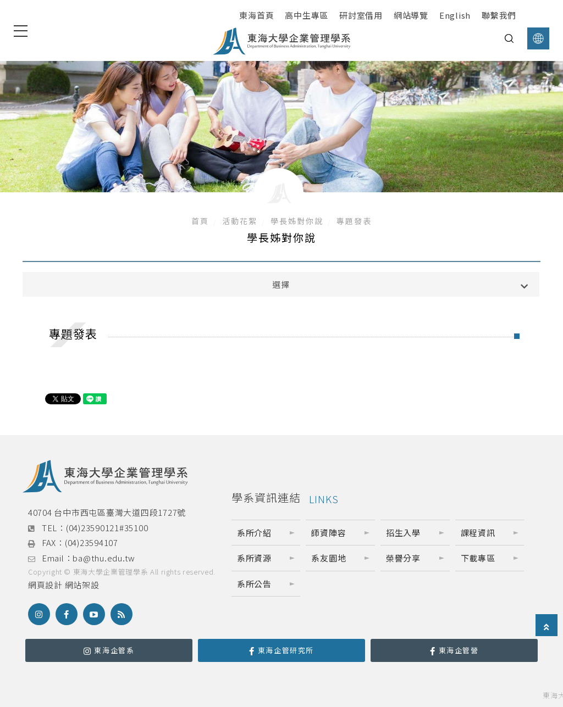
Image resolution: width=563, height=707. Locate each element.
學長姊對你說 (297, 221)
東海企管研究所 (281, 650)
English (455, 15)
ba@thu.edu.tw (104, 558)
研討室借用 (361, 15)
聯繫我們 (499, 15)
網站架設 (82, 585)
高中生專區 (306, 15)
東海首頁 (256, 15)
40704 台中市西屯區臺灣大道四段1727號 (107, 512)
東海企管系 (109, 650)
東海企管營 (454, 650)
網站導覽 (411, 15)
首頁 (200, 221)
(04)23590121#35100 (107, 528)
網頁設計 (45, 585)
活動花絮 (239, 221)
